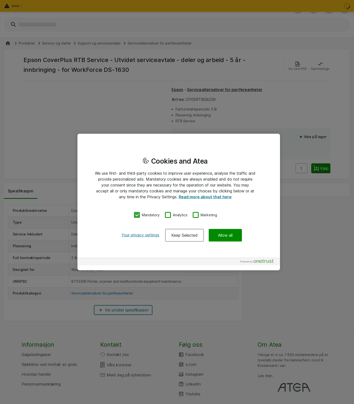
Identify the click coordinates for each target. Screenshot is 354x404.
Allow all (225, 235)
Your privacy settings (140, 234)
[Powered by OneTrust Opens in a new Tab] (259, 262)
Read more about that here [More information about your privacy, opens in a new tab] (205, 196)
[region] (178, 202)
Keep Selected (184, 235)
